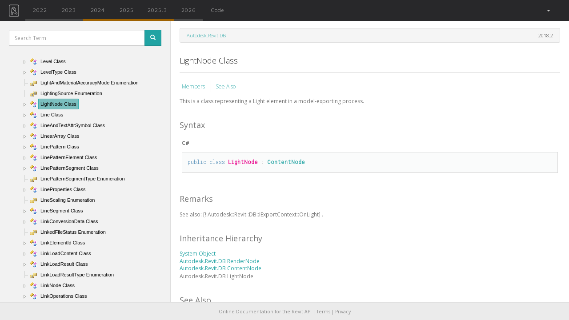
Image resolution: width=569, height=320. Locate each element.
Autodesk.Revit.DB (206, 35)
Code (217, 9)
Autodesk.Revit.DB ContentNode (220, 268)
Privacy (343, 311)
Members (194, 86)
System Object (198, 253)
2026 (188, 9)
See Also (226, 86)
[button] (547, 10)
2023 (69, 9)
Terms (323, 311)
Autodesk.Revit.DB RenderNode (220, 261)
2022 (40, 9)
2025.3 (157, 9)
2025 (127, 9)
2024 (98, 9)
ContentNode (286, 161)
